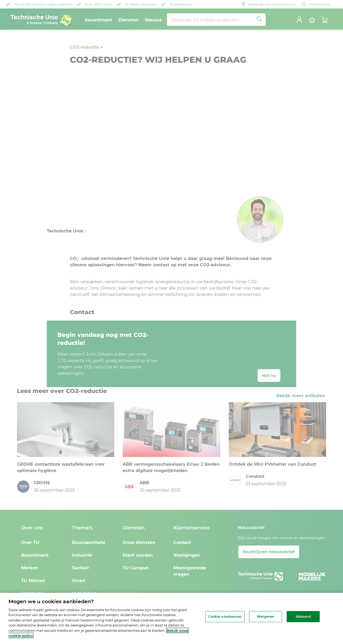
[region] (171, 617)
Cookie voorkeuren (225, 616)
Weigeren (265, 616)
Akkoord (303, 616)
